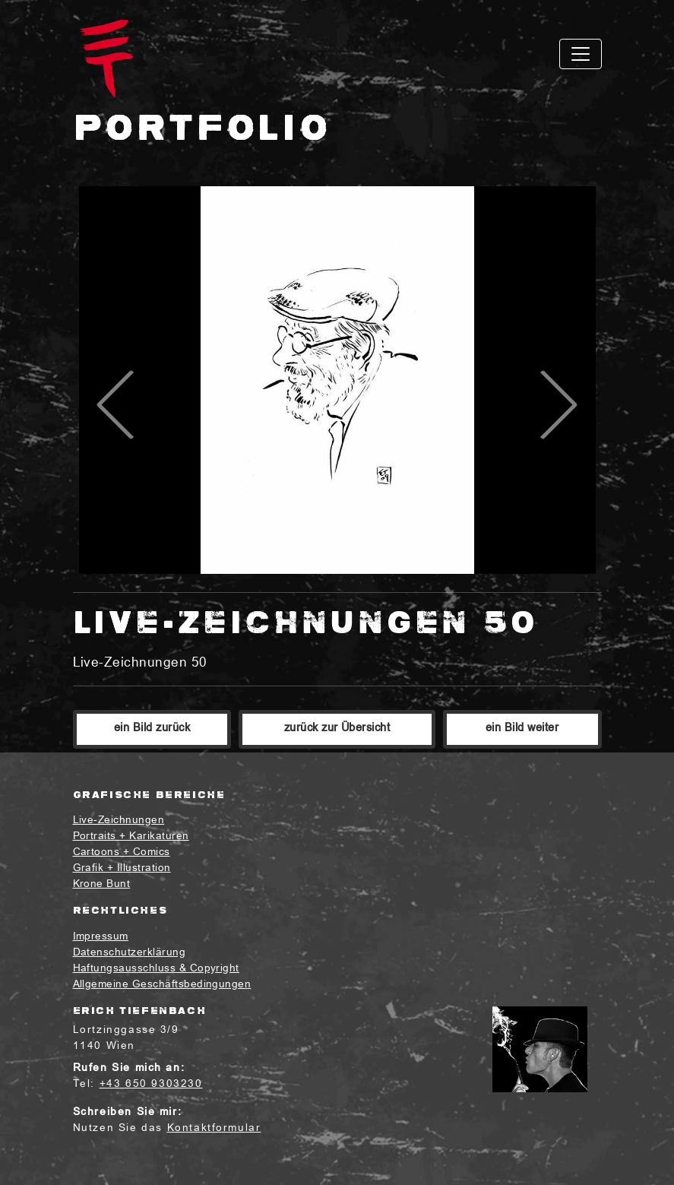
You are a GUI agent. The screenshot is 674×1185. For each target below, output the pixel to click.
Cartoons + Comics (121, 852)
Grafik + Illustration (122, 868)
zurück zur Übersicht (337, 728)
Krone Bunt (102, 884)
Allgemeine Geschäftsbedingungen (162, 985)
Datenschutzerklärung (129, 953)
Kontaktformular (214, 1128)
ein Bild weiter (522, 728)
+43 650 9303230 (151, 1084)
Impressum (100, 937)
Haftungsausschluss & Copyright (156, 969)
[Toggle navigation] (580, 54)
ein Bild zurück (152, 728)
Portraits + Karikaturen (131, 836)
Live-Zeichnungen (119, 821)
